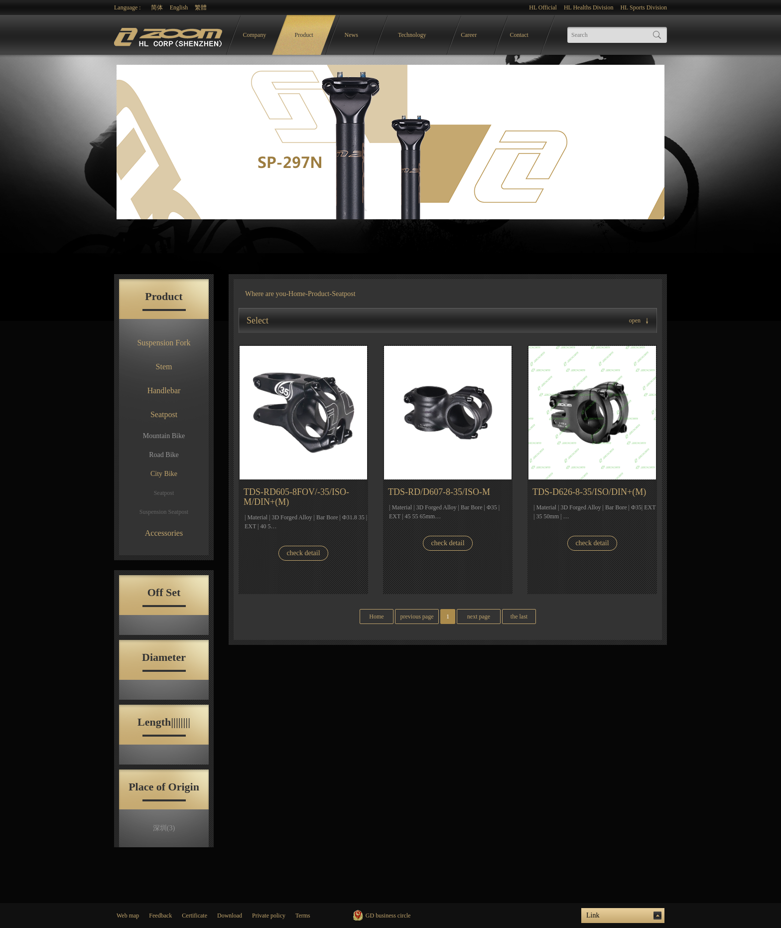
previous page (417, 616)
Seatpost (163, 414)
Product (304, 34)
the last (519, 616)
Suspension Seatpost (163, 511)
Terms (302, 915)
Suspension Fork (163, 342)
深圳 (164, 828)
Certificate (194, 915)
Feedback (160, 915)
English (179, 7)
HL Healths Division (589, 7)
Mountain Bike (164, 436)
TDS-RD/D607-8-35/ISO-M (439, 492)
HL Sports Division (643, 7)
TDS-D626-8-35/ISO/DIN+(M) (589, 492)
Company (254, 34)
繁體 (201, 7)
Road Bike (164, 455)
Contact (519, 34)
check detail (303, 553)
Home (296, 294)
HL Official (543, 7)
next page (478, 616)
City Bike (163, 473)
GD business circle (388, 915)
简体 (157, 7)
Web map (128, 915)
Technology (412, 34)
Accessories (164, 533)
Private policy (268, 915)
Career (469, 34)
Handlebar (164, 390)
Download (229, 915)
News (351, 34)
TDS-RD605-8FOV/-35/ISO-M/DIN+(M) (296, 497)
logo (169, 35)
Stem (164, 366)
